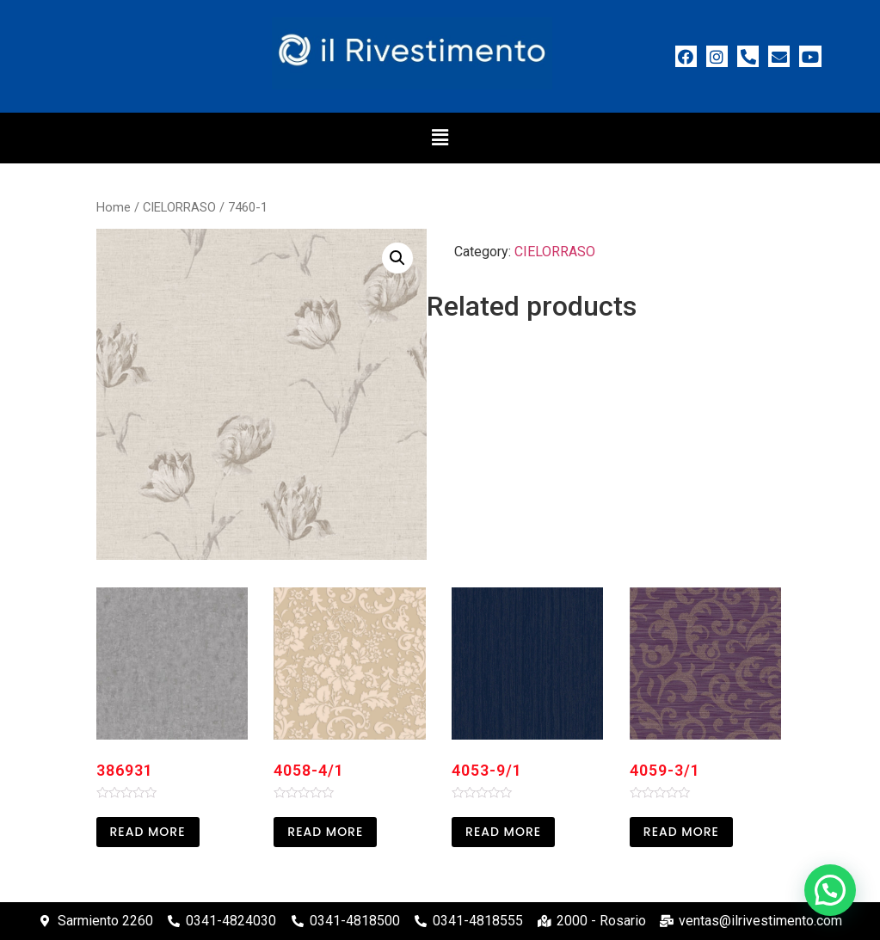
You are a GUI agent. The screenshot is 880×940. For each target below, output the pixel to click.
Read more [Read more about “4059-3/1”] (681, 831)
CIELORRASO (179, 207)
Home (113, 207)
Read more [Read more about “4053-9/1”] (503, 831)
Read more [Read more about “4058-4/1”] (325, 831)
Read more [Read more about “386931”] (148, 831)
